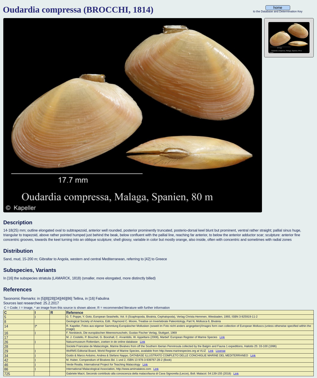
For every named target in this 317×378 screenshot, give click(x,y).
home (277, 7)
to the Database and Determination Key (277, 11)
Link (222, 337)
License (220, 350)
